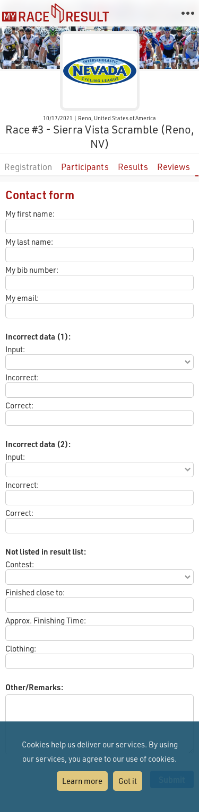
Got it (127, 780)
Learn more (82, 780)
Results (133, 166)
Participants (85, 166)
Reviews (173, 166)
